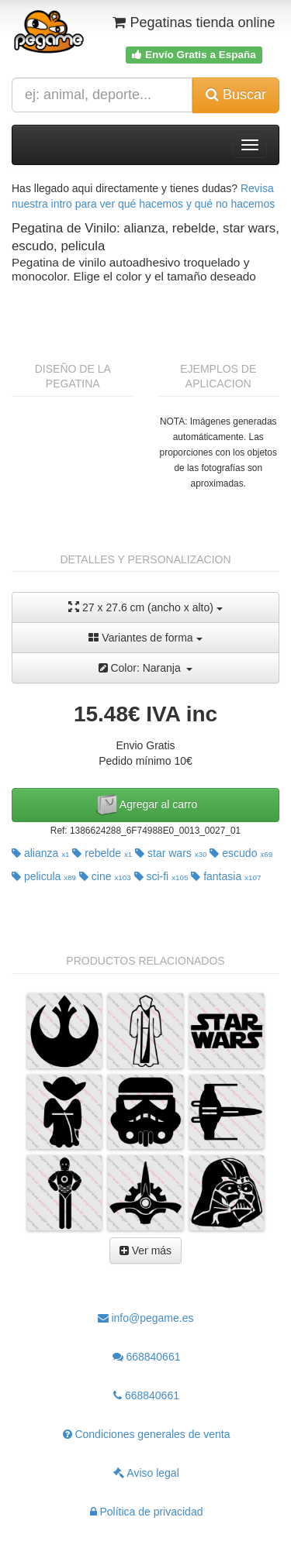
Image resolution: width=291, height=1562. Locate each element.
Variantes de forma (145, 637)
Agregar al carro (146, 805)
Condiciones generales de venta (146, 1434)
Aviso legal (146, 1473)
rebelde (102, 853)
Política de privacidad (146, 1511)
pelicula (44, 876)
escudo (241, 853)
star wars (170, 853)
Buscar (236, 94)
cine (105, 876)
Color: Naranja (146, 668)
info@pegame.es (146, 1318)
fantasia (226, 876)
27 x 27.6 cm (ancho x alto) (145, 607)
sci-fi (161, 876)
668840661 (147, 1356)
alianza (41, 853)
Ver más (145, 1250)
